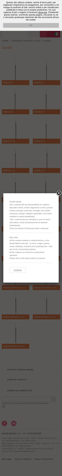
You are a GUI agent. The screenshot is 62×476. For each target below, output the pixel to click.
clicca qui (42, 12)
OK (31, 25)
